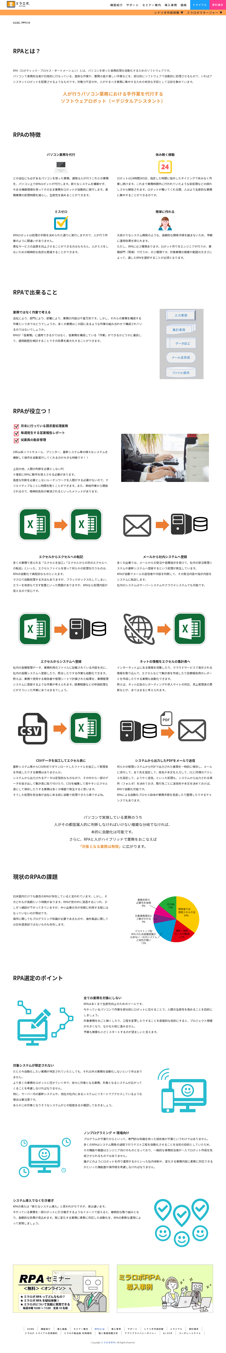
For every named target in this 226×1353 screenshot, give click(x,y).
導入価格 (62, 1328)
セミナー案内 (151, 5)
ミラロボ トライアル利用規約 (41, 1333)
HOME (16, 22)
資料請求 (217, 5)
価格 (184, 5)
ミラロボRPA (108, 1342)
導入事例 (171, 5)
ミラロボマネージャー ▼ (205, 12)
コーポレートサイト (190, 1333)
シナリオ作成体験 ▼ (169, 12)
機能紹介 (116, 5)
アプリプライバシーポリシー (141, 1333)
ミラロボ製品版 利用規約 (78, 1333)
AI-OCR (167, 1333)
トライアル (200, 5)
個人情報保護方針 (108, 1333)
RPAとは (100, 1328)
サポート (132, 5)
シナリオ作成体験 (154, 1328)
